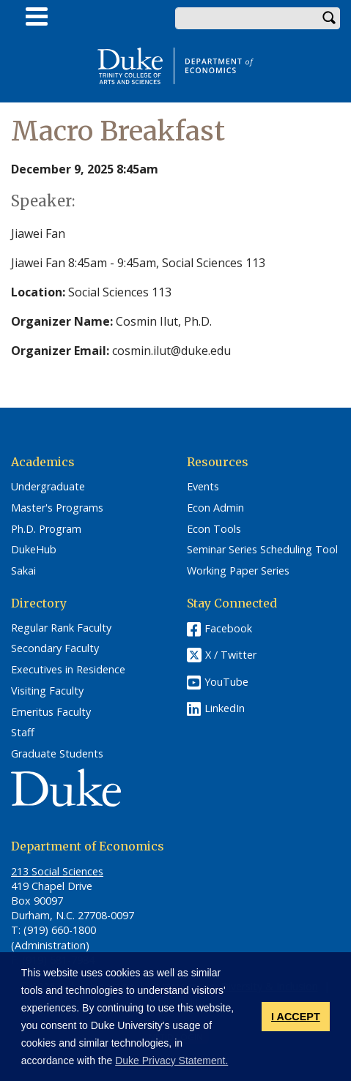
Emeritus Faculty (51, 712)
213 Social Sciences (57, 871)
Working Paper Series (238, 570)
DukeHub (33, 549)
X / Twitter (230, 655)
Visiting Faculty (47, 690)
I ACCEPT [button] (295, 1016)
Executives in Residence (68, 669)
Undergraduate (48, 486)
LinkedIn (224, 708)
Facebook (228, 628)
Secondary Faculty (55, 648)
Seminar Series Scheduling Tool (262, 549)
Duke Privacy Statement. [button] (171, 1060)
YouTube (226, 682)
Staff (22, 732)
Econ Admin (215, 508)
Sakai (23, 570)
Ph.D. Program (46, 529)
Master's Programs (57, 508)
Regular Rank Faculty (61, 628)
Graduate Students (57, 753)
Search (329, 18)
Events (203, 486)
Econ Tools (214, 529)
